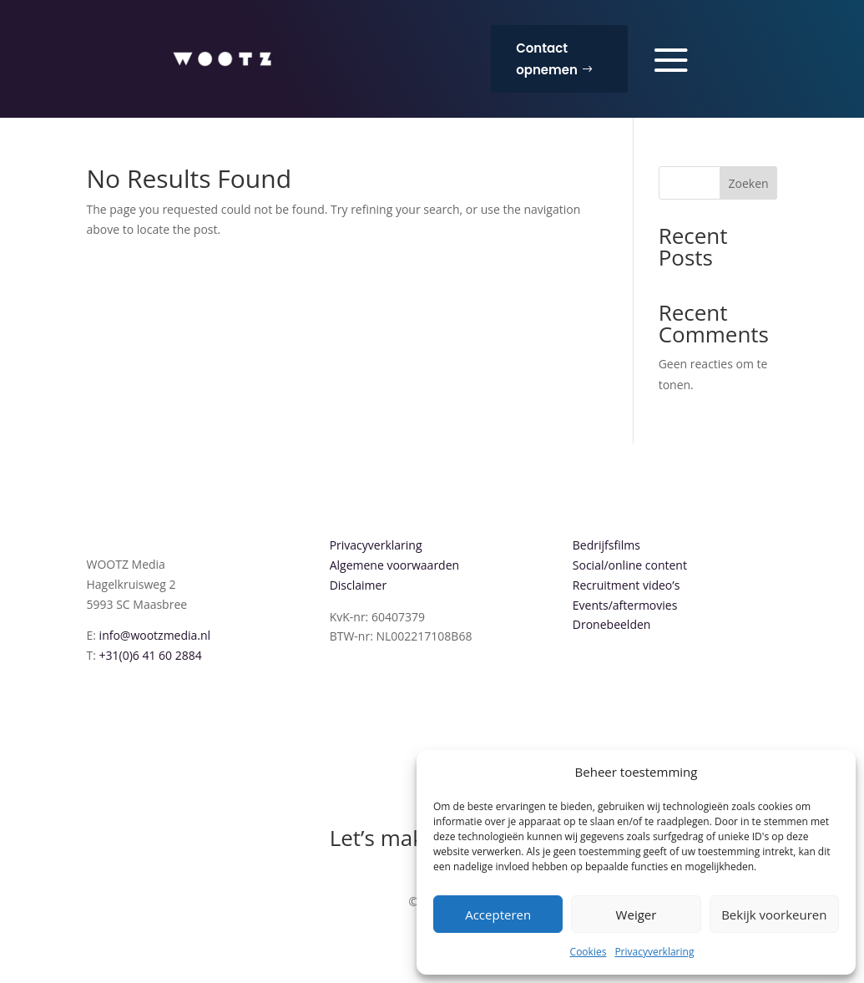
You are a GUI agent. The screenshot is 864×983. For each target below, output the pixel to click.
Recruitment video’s (626, 585)
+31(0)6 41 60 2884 (150, 655)
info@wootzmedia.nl (155, 635)
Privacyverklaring (654, 952)
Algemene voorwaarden (394, 565)
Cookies (588, 952)
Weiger (636, 914)
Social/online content (630, 565)
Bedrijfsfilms (606, 545)
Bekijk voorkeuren (773, 914)
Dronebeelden (612, 624)
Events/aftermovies (625, 605)
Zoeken (749, 183)
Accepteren (498, 914)
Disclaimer (358, 585)
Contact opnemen (547, 59)
